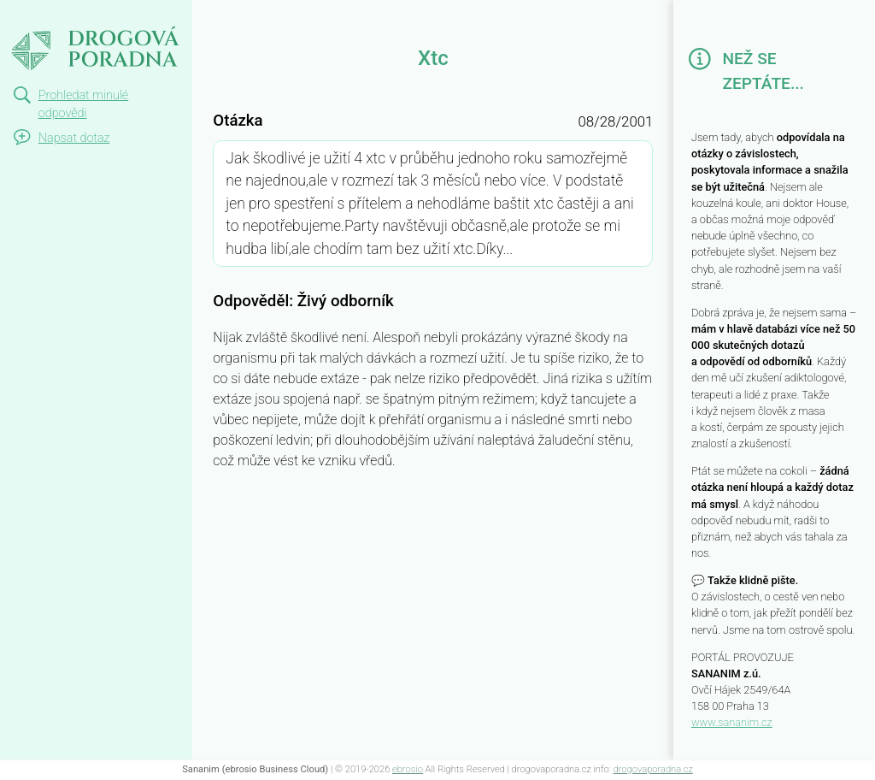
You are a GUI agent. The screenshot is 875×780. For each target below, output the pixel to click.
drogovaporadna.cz (653, 769)
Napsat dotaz (74, 138)
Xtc (15, 15)
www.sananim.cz (731, 722)
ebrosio (407, 769)
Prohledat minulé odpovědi (83, 104)
